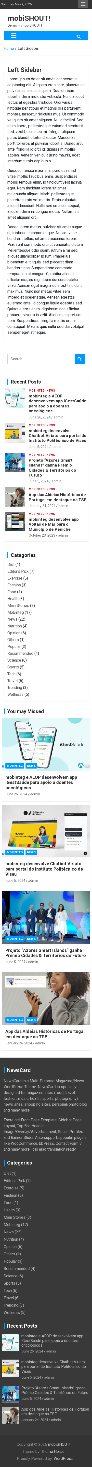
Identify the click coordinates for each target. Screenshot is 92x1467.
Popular (14, 646)
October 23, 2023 (42, 535)
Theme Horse (53, 1451)
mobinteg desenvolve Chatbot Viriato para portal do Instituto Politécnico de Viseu (57, 435)
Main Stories (18, 605)
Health (12, 598)
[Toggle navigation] (14, 35)
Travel (12, 680)
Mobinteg (37, 390)
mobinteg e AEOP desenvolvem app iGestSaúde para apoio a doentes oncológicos (57, 403)
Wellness (15, 694)
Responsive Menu (83, 4)
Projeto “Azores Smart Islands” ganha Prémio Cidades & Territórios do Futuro (52, 468)
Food (11, 592)
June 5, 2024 (39, 447)
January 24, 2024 (42, 506)
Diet (10, 564)
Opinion (13, 633)
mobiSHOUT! (29, 18)
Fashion (14, 585)
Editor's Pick (18, 571)
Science (14, 660)
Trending (14, 687)
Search (80, 359)
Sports (13, 667)
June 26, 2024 (40, 417)
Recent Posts (26, 382)
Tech (11, 674)
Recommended (20, 653)
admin (58, 417)
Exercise (14, 578)
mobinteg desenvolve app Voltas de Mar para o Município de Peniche (54, 524)
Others (13, 639)
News (50, 390)
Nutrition (14, 626)
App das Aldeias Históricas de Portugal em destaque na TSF (57, 497)
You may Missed (25, 711)
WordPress (63, 1458)
